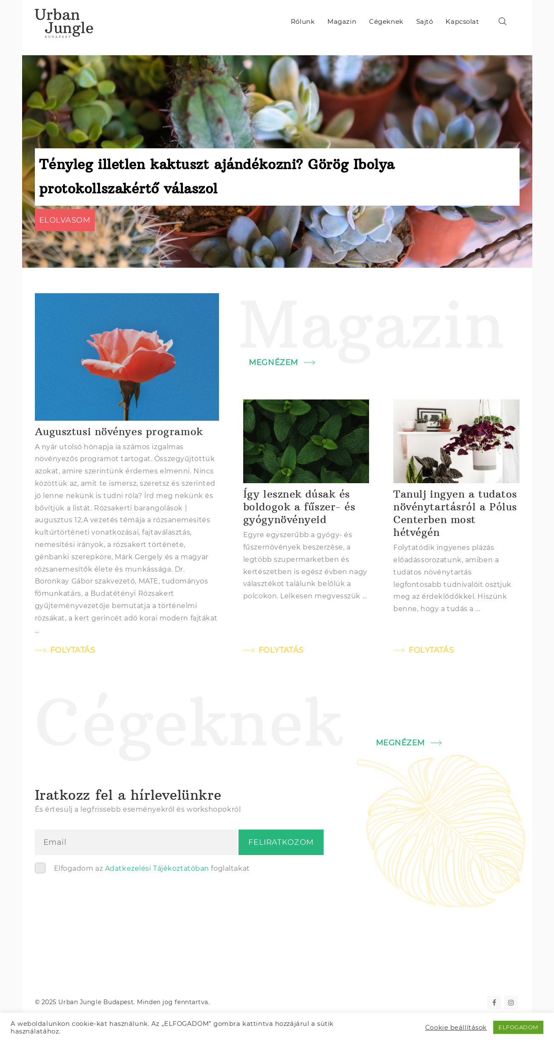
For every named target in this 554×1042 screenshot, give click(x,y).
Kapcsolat (462, 21)
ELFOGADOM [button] (518, 1027)
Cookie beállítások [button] (456, 1027)
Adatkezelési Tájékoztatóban (157, 868)
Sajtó (424, 21)
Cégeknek (386, 21)
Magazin (341, 21)
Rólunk (303, 21)
